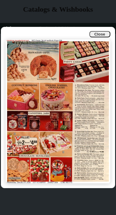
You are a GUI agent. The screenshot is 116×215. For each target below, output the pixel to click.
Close (99, 34)
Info (9, 28)
